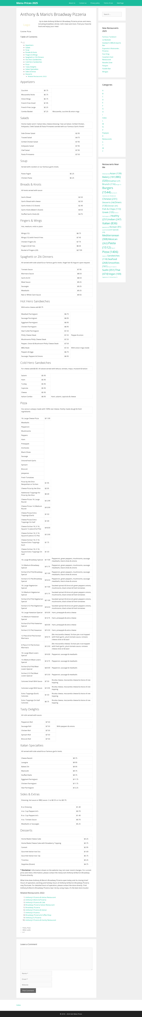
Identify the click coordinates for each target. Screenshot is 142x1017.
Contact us (82, 3)
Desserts (28, 74)
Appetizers (29, 45)
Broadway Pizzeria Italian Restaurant (40, 905)
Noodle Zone (107, 62)
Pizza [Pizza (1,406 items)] (110, 252)
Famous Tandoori (109, 37)
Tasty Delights (30, 67)
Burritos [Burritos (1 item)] (114, 193)
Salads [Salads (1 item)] (104, 256)
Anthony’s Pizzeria (32, 912)
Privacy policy (95, 3)
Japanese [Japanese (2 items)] (105, 227)
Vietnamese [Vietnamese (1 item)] (113, 277)
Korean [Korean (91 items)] (115, 226)
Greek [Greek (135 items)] (108, 212)
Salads (27, 47)
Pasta (24, 928)
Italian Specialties (31, 69)
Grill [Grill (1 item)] (116, 212)
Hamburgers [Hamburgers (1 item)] (106, 216)
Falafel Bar (106, 68)
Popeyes (105, 133)
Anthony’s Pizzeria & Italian (36, 910)
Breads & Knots (31, 52)
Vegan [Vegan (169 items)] (115, 273)
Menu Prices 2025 (27, 3)
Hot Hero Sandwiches (33, 59)
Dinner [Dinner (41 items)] (113, 205)
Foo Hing (105, 54)
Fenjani (105, 65)
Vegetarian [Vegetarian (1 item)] (105, 277)
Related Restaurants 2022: (37, 76)
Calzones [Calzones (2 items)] (105, 196)
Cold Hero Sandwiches (33, 62)
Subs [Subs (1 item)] (114, 266)
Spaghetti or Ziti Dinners (34, 57)
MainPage (120, 3)
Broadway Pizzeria (32, 907)
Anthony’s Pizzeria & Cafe (35, 902)
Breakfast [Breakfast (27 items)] (114, 181)
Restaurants (107, 139)
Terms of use (108, 3)
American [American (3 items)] (106, 174)
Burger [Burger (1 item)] (118, 184)
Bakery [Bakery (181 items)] (108, 177)
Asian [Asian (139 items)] (116, 173)
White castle (27, 930)
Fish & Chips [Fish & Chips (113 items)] (111, 208)
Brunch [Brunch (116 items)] (109, 184)
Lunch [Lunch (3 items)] (105, 230)
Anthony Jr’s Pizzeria (33, 917)
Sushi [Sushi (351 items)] (108, 270)
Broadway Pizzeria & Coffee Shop (38, 915)
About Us (72, 3)
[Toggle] (24, 42)
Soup (27, 50)
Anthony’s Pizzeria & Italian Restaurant (40, 897)
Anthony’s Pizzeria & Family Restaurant (40, 920)
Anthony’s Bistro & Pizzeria (35, 900)
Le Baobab (106, 40)
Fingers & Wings (31, 55)
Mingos (105, 71)
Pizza (27, 64)
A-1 (24, 932)
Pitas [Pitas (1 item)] (113, 248)
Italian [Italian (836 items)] (109, 223)
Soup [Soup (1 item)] (110, 266)
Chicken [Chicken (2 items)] (113, 196)
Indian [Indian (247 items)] (114, 219)
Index (104, 118)
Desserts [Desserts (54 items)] (108, 202)
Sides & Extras (30, 71)
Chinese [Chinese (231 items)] (109, 198)
